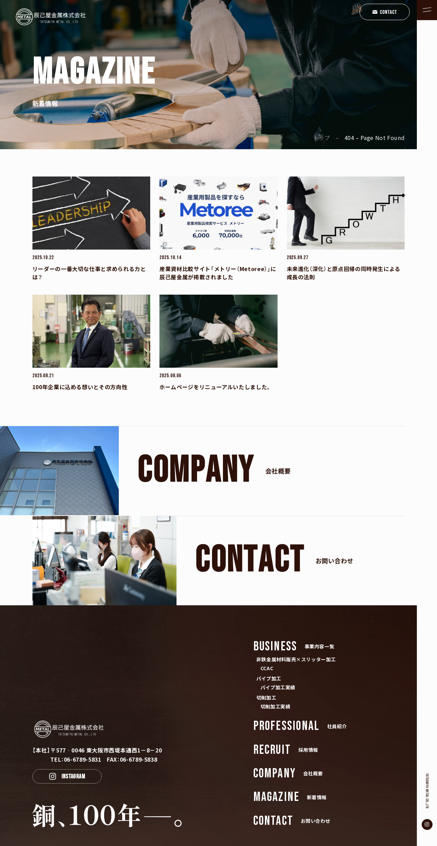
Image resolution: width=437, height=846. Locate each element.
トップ (321, 137)
